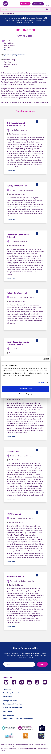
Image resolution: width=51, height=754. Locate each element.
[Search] (23, 9)
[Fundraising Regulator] (25, 728)
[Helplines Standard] (9, 736)
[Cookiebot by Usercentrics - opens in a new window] (41, 359)
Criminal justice (8, 13)
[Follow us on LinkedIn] (29, 682)
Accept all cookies (25, 388)
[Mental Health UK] (42, 728)
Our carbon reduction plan (12, 704)
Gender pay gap (8, 715)
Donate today (38, 4)
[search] (47, 9)
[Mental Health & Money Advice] (9, 728)
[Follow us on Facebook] (14, 682)
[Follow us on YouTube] (45, 682)
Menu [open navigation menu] (47, 4)
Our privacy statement (11, 693)
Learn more (11, 171)
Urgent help (25, 4)
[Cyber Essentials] (42, 736)
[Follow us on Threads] (37, 682)
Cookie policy (7, 696)
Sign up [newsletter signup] (42, 664)
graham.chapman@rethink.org (14, 55)
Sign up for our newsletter (25, 648)
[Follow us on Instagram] (22, 682)
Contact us (7, 689)
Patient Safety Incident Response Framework (19, 718)
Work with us (7, 712)
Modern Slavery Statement (12, 707)
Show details (41, 382)
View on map (8, 50)
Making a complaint (10, 701)
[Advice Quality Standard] (25, 736)
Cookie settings (25, 394)
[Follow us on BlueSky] (6, 682)
